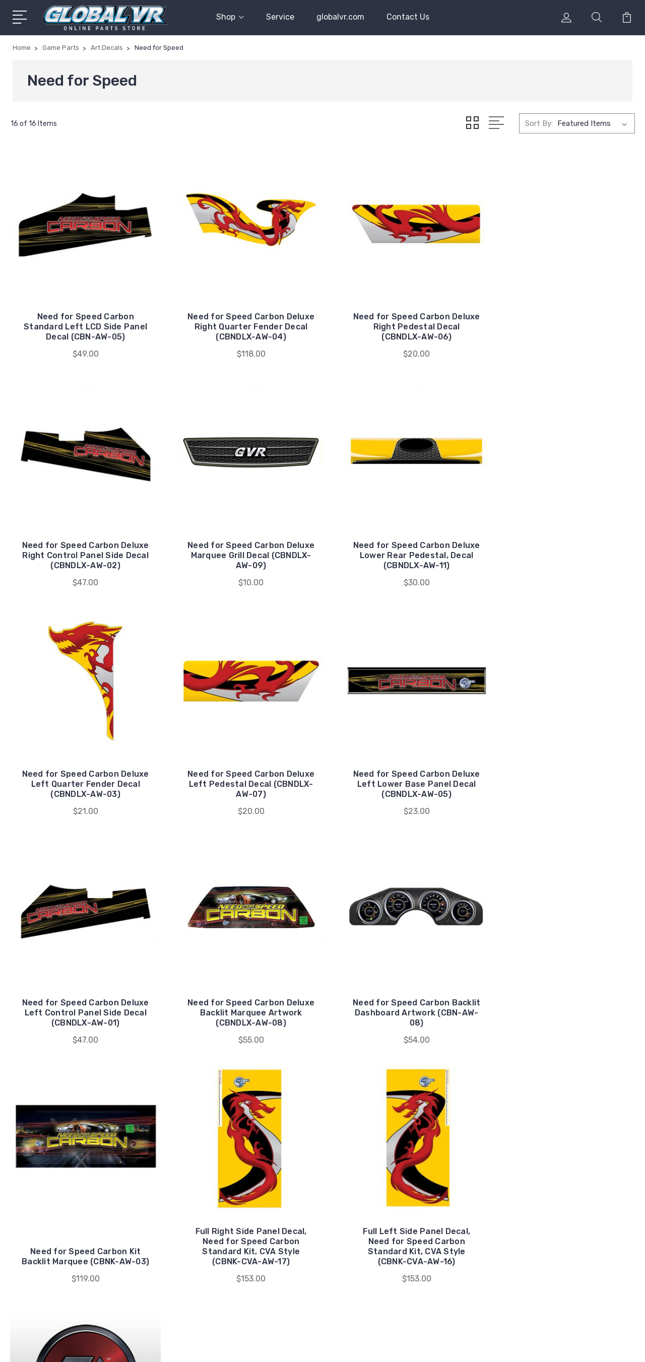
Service (280, 17)
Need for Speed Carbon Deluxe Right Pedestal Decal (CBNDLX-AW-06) (402, 320)
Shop (230, 17)
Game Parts (544, 1178)
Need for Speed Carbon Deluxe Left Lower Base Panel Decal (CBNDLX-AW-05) (83, 766)
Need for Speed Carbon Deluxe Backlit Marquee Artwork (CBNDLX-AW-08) (402, 766)
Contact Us (407, 17)
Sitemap (161, 1344)
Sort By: (539, 122)
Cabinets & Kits (551, 1163)
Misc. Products (549, 1193)
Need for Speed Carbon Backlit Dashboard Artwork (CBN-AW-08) (562, 766)
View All (538, 1208)
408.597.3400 (52, 1211)
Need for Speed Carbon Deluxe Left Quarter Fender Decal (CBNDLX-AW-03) (402, 543)
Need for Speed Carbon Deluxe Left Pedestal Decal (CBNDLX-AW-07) (562, 543)
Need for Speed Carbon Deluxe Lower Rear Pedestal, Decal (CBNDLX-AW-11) (242, 543)
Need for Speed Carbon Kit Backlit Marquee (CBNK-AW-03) (83, 998)
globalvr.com (340, 17)
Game (534, 1148)
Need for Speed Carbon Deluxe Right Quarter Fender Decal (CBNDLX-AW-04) (242, 320)
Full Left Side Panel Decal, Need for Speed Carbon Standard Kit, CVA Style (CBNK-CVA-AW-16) (402, 993)
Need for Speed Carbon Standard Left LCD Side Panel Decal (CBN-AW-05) (82, 320)
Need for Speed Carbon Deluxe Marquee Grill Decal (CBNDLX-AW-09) (82, 543)
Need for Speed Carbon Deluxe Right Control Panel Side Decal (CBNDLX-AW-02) (562, 320)
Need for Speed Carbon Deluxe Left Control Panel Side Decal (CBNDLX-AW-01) (242, 766)
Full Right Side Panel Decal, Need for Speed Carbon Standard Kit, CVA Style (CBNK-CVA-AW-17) (242, 993)
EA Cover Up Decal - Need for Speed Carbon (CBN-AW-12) (562, 1003)
